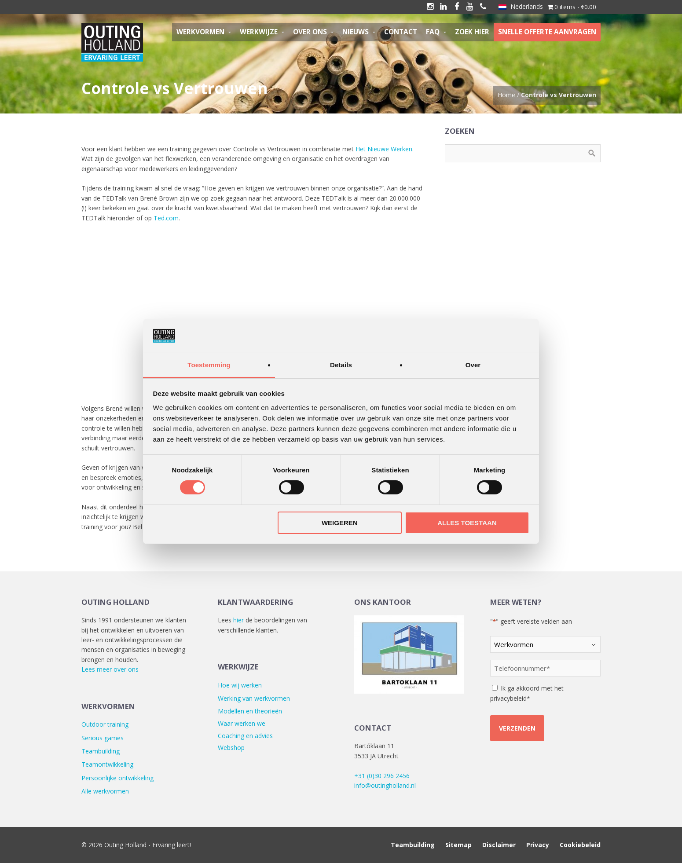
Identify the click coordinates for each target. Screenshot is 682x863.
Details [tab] (341, 365)
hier (238, 620)
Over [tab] (473, 365)
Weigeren (340, 523)
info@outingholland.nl (385, 785)
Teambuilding (100, 751)
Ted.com (166, 218)
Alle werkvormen (105, 791)
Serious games (102, 738)
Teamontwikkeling (107, 764)
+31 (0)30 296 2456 (382, 776)
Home (506, 95)
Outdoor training (104, 724)
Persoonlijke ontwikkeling (117, 778)
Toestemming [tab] (209, 365)
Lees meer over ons (110, 669)
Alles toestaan (466, 523)
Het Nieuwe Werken (384, 149)
